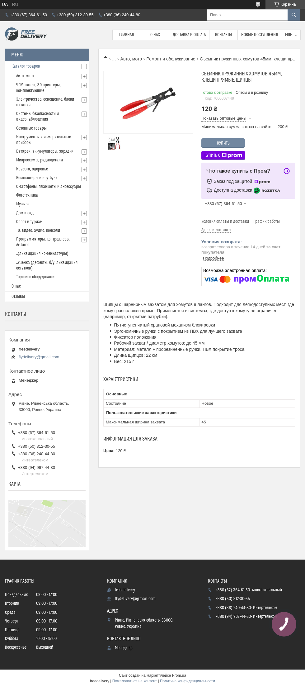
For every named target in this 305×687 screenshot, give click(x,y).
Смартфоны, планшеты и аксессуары (48, 186)
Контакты (223, 34)
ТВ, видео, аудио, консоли (38, 230)
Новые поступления (259, 34)
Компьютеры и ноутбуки (37, 177)
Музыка (23, 204)
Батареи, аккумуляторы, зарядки (44, 151)
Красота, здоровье (32, 169)
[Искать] (294, 15)
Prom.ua (179, 675)
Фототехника (27, 195)
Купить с (223, 155)
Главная (126, 34)
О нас (155, 34)
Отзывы (18, 296)
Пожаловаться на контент (134, 681)
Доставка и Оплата (189, 34)
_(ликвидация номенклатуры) (42, 253)
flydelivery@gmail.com (39, 357)
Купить (223, 143)
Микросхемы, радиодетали (39, 160)
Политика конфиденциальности (187, 681)
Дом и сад (25, 213)
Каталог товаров (26, 66)
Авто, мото (131, 58)
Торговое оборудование (36, 276)
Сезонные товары (31, 128)
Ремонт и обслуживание (170, 58)
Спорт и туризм (29, 221)
